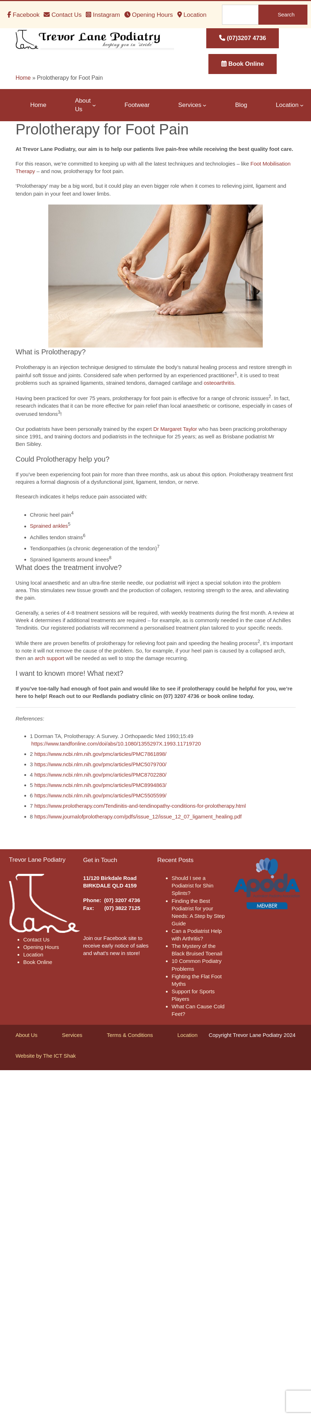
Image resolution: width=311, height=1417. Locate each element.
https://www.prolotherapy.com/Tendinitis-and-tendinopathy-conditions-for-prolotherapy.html (140, 806)
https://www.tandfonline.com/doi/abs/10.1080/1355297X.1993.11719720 (116, 744)
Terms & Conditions (130, 1035)
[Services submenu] (204, 105)
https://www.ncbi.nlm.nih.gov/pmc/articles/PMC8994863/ (100, 785)
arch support (49, 658)
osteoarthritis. (220, 383)
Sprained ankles (49, 526)
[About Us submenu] (94, 105)
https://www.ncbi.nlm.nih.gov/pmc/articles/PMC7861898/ (100, 754)
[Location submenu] (301, 105)
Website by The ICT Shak (46, 1056)
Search (286, 14)
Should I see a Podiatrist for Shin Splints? (192, 885)
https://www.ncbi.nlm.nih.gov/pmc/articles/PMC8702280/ (100, 775)
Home (23, 78)
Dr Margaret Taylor (175, 429)
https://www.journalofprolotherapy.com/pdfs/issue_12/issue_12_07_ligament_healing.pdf (138, 816)
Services (72, 1035)
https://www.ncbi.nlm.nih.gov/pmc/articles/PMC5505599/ (100, 795)
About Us (27, 1035)
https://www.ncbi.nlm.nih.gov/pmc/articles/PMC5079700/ (100, 764)
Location (187, 1035)
